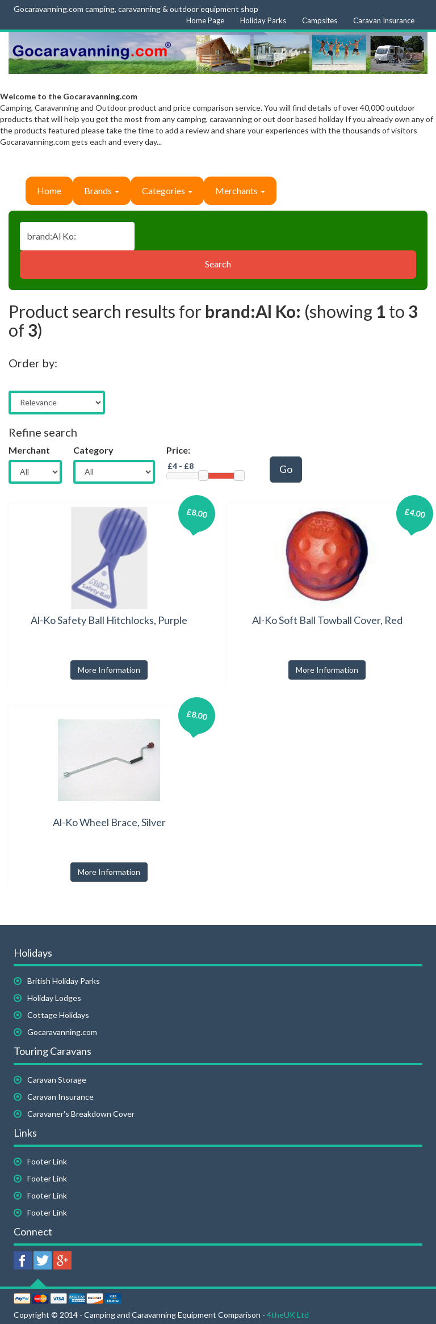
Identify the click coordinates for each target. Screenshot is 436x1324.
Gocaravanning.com (62, 1032)
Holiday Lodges (54, 998)
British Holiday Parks (63, 981)
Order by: (33, 363)
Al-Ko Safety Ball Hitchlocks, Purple (109, 620)
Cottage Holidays (58, 1015)
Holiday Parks (263, 20)
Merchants (240, 190)
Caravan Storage (56, 1079)
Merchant (29, 450)
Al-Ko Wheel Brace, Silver (109, 822)
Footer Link (47, 1161)
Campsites (319, 20)
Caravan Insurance (383, 20)
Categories (167, 190)
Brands (101, 190)
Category (93, 450)
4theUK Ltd (288, 1314)
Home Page (205, 20)
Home (49, 190)
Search (218, 263)
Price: (178, 450)
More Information (109, 669)
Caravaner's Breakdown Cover (81, 1113)
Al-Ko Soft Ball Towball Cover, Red (327, 620)
